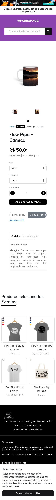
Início (11, 127)
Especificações (28, 235)
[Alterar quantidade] (28, 193)
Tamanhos (13, 175)
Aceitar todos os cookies (28, 493)
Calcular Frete (38, 214)
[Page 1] (28, 121)
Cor (11, 163)
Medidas (15, 235)
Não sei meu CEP (16, 220)
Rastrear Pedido (44, 421)
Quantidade (14, 188)
